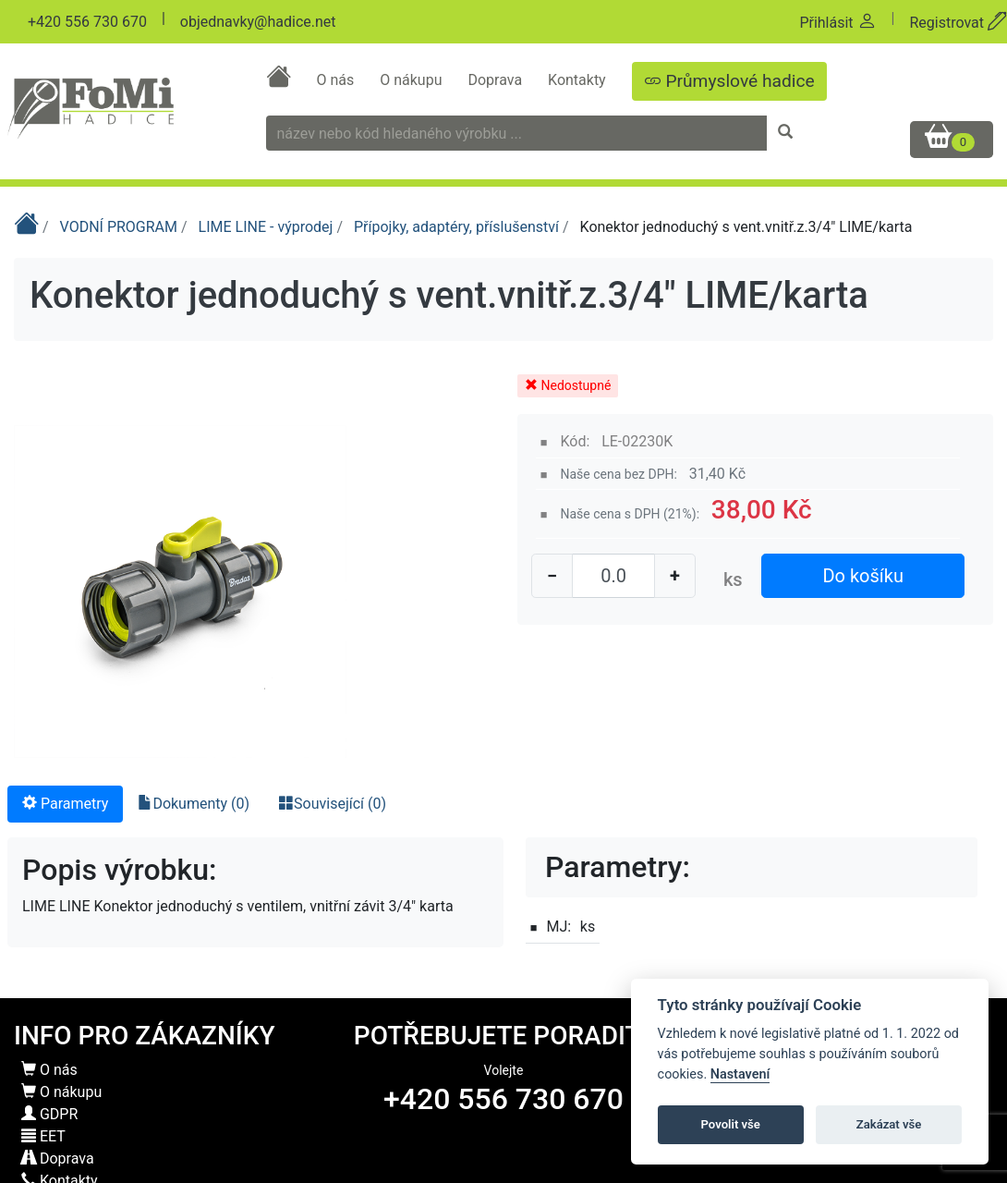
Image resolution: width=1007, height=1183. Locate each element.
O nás (337, 80)
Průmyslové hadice (729, 80)
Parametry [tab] (65, 803)
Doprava (496, 80)
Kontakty (579, 80)
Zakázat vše (889, 1124)
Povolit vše (730, 1124)
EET (43, 1136)
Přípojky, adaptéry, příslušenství (458, 227)
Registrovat (958, 22)
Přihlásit (837, 22)
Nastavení (740, 1074)
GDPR (49, 1114)
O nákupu (412, 80)
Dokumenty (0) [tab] (193, 803)
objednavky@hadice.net (258, 21)
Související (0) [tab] (332, 803)
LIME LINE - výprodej (268, 227)
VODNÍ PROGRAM (120, 227)
